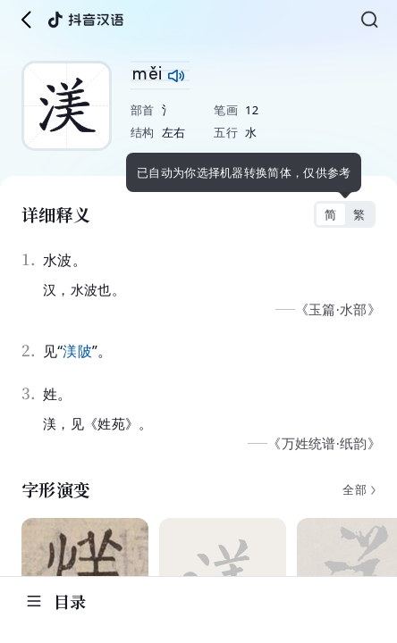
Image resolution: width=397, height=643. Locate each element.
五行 (226, 132)
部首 (143, 110)
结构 (143, 132)
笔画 (226, 110)
